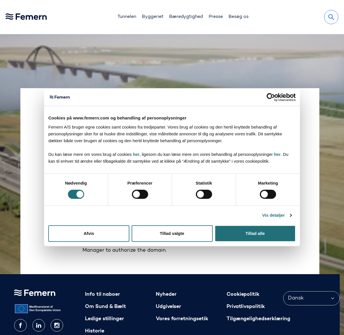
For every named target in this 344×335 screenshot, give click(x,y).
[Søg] (331, 17)
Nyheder (166, 260)
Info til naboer (102, 260)
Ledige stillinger (104, 285)
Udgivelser (168, 272)
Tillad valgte (172, 233)
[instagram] (57, 291)
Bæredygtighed (186, 17)
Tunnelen (126, 17)
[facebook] (20, 291)
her (136, 154)
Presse (216, 17)
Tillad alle (255, 233)
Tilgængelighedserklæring (258, 285)
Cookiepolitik (243, 260)
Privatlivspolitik (246, 272)
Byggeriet (152, 17)
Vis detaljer (273, 215)
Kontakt (95, 309)
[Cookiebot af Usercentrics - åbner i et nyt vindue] (271, 97)
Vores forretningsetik (182, 285)
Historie (94, 297)
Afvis (89, 233)
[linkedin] (38, 291)
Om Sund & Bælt (105, 272)
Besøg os (238, 17)
